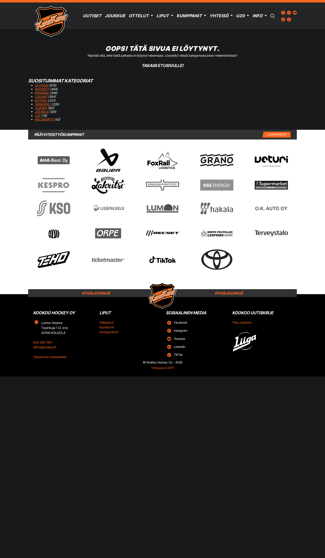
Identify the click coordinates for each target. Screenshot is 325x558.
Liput (162, 15)
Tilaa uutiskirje (241, 322)
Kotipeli (41, 101)
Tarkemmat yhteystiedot (50, 357)
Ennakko (42, 93)
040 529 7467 (42, 342)
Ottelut (139, 15)
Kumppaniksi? (108, 332)
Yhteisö (219, 15)
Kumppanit (189, 15)
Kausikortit (44, 119)
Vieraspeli (43, 104)
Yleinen (41, 108)
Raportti (42, 89)
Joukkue (115, 15)
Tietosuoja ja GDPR (162, 368)
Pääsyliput (106, 322)
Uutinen (41, 85)
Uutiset (92, 15)
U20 (240, 15)
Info (257, 15)
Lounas (41, 97)
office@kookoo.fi (44, 347)
